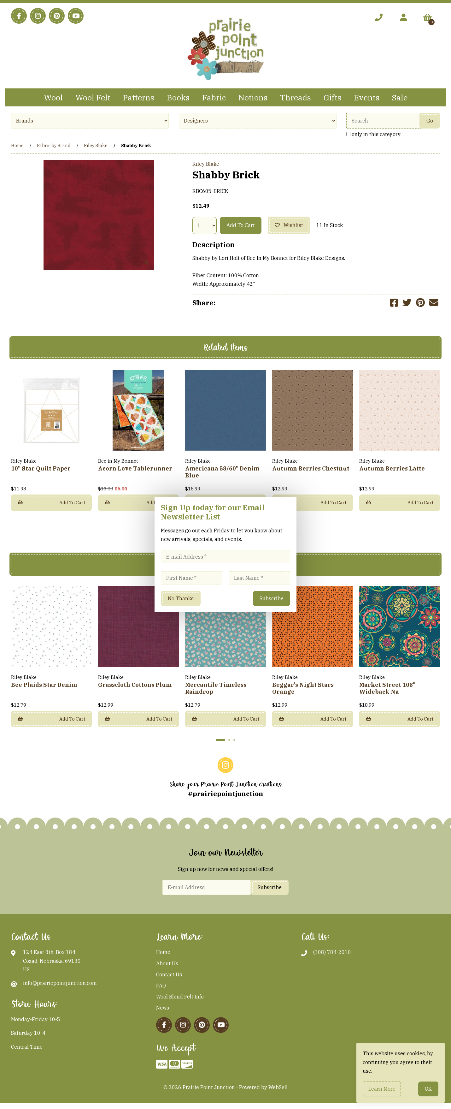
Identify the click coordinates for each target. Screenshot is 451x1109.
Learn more (381, 1089)
